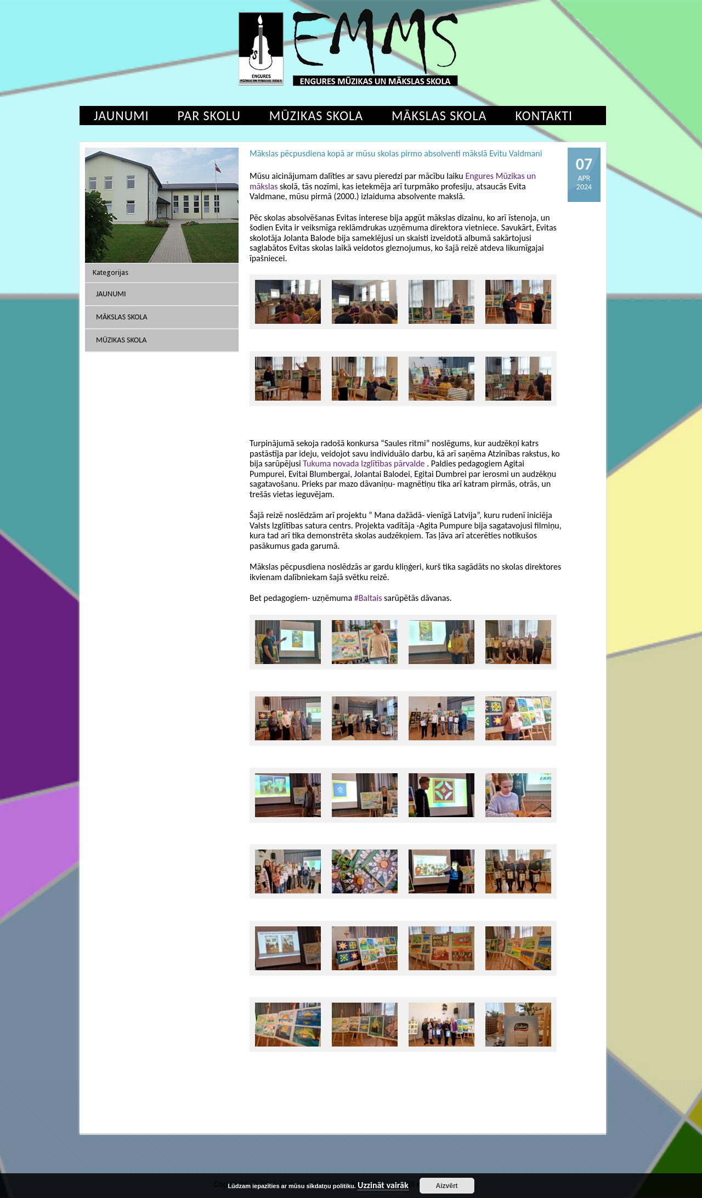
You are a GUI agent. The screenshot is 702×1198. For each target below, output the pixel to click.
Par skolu (209, 115)
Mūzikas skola (316, 115)
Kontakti (544, 115)
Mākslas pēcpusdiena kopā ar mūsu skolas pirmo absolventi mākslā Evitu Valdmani (396, 153)
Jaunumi (121, 115)
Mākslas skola (439, 115)
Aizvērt (447, 1186)
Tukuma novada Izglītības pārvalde (363, 463)
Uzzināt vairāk (383, 1185)
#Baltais (368, 598)
